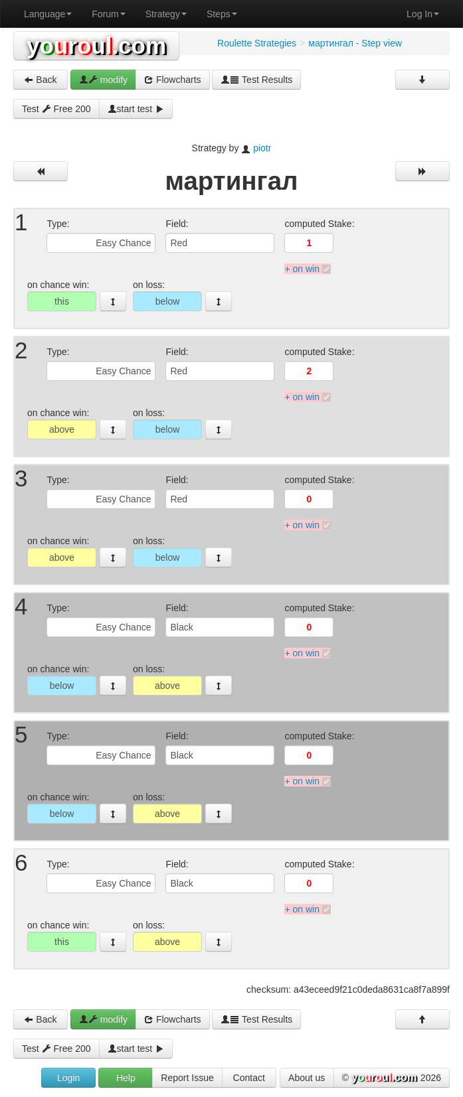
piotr (262, 148)
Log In (423, 14)
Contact (249, 1077)
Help (126, 1077)
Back (40, 79)
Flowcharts (172, 79)
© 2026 (391, 1078)
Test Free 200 (56, 109)
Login (68, 1077)
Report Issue (187, 1077)
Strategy (166, 14)
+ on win (302, 268)
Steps (222, 14)
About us (306, 1077)
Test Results (256, 79)
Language (48, 14)
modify (103, 79)
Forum (108, 14)
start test (136, 109)
